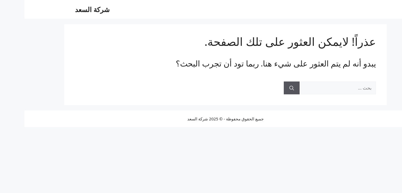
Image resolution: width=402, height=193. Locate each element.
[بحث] (267, 87)
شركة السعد (68, 9)
